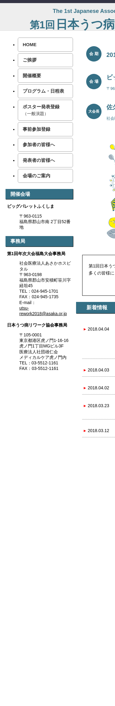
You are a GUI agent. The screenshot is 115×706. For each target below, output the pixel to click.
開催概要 (32, 75)
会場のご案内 (36, 175)
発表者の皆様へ (39, 160)
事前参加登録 (36, 129)
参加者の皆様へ (39, 144)
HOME (29, 44)
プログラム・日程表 (43, 91)
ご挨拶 (29, 59)
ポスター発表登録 (41, 110)
